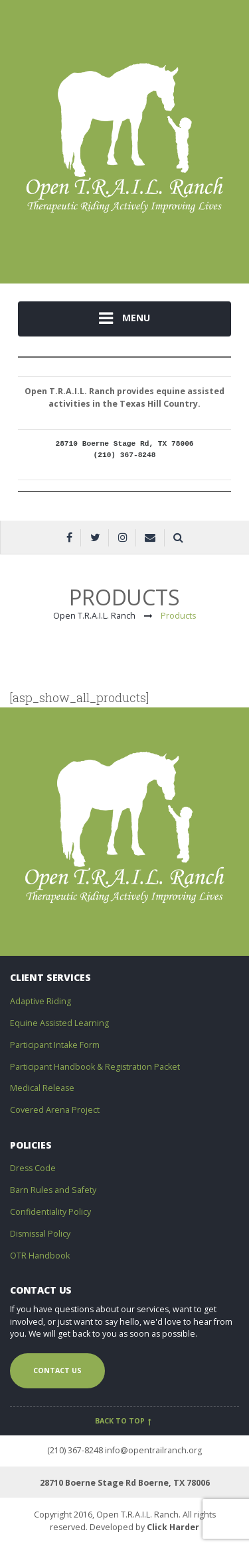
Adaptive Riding (40, 1001)
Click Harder (173, 1527)
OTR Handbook (40, 1255)
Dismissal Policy (40, 1233)
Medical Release (42, 1088)
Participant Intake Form (55, 1045)
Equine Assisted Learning (59, 1023)
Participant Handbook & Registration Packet (95, 1066)
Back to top (124, 1420)
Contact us (57, 1370)
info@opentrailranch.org (153, 1450)
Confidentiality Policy (50, 1211)
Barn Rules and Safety (53, 1190)
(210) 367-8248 (75, 1450)
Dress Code (33, 1168)
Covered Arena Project (55, 1109)
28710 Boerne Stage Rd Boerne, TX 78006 (125, 1482)
